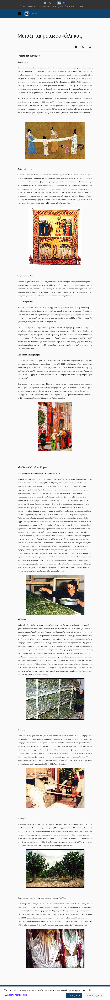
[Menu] (19, 13)
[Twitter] (50, 2)
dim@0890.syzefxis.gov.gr (52, 6)
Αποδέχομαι (74, 995)
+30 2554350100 (30, 6)
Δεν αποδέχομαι (94, 995)
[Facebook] (45, 2)
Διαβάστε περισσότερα (16, 994)
